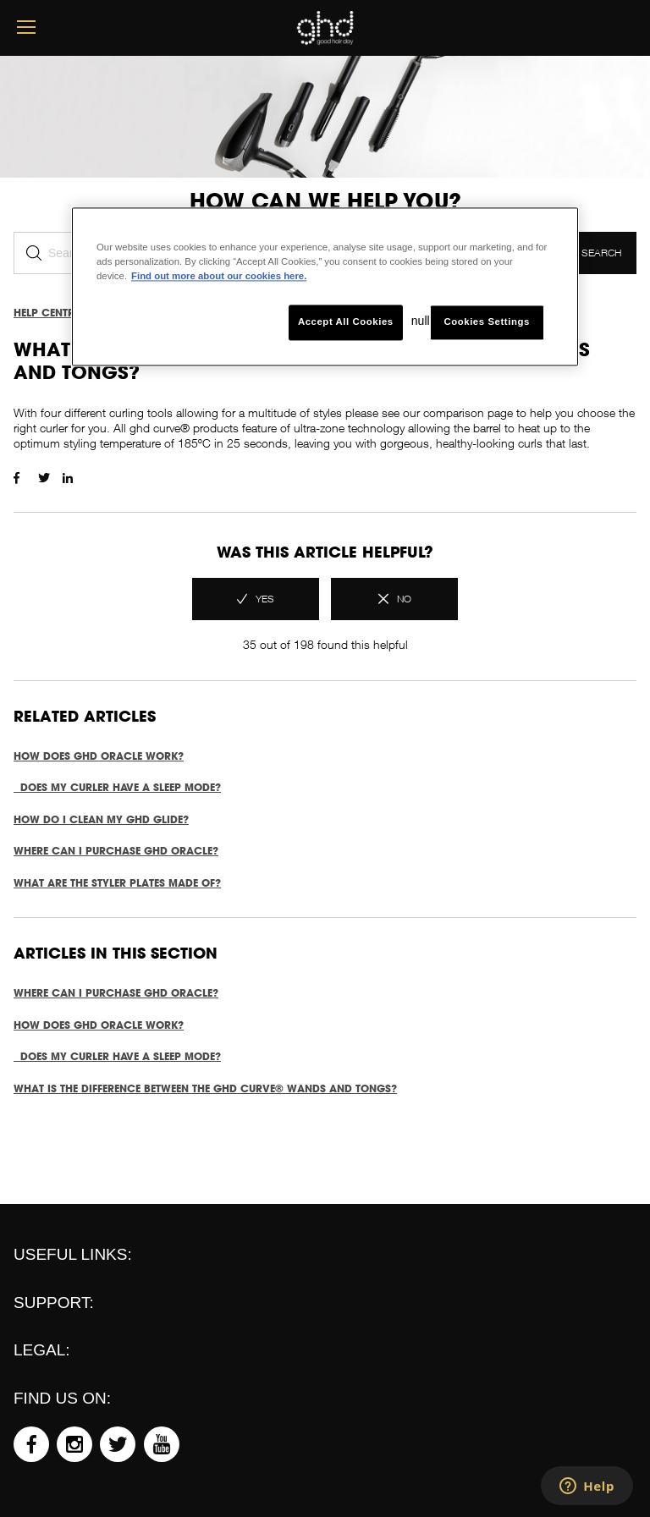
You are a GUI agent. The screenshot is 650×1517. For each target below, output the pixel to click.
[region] (325, 286)
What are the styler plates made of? (117, 883)
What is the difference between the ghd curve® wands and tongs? (205, 1088)
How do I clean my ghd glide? (101, 819)
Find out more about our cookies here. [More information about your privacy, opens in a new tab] (218, 276)
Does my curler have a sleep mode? (117, 787)
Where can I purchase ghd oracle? (116, 850)
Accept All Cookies (346, 322)
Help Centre (47, 312)
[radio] (255, 599)
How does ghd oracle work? (99, 756)
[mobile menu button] (26, 27)
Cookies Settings (486, 322)
